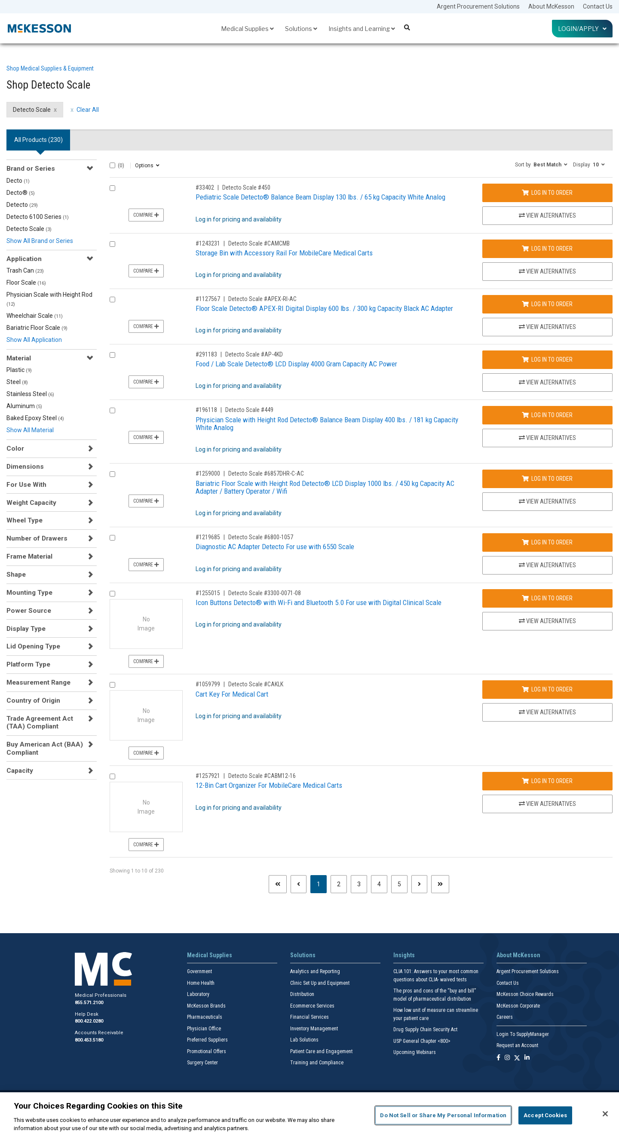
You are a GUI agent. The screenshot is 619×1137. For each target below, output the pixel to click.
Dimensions (25, 466)
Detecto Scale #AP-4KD (254, 354)
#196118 (206, 409)
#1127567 (208, 298)
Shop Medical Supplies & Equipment (50, 68)
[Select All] (112, 165)
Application (24, 259)
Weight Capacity (31, 503)
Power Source (28, 611)
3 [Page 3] (359, 884)
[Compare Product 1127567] (112, 299)
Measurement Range (38, 682)
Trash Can (25, 270)
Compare (146, 215)
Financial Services (309, 1017)
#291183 (206, 354)
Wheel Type (24, 520)
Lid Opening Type (33, 646)
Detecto (22, 204)
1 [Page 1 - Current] (322, 883)
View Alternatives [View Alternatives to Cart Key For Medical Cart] (547, 712)
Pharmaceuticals (204, 1017)
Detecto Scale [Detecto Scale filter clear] (32, 109)
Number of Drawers (36, 538)
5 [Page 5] (399, 884)
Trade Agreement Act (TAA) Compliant (39, 722)
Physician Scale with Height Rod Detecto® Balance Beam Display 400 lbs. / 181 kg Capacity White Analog (327, 423)
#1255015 (208, 593)
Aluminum (24, 406)
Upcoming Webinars (414, 1052)
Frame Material (29, 556)
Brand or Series (30, 168)
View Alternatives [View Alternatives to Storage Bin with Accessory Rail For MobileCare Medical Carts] (547, 271)
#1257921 (208, 775)
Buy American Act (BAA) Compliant (44, 748)
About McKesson (551, 6)
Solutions (301, 28)
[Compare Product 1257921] (112, 776)
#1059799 (208, 684)
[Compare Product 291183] (112, 355)
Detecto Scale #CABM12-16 (262, 775)
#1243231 (208, 243)
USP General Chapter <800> (421, 1041)
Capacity (19, 770)
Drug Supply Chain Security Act (425, 1029)
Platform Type (28, 664)
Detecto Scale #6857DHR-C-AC (266, 473)
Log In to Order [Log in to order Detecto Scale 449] (547, 415)
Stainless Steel (30, 393)
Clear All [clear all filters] (88, 109)
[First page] (278, 884)
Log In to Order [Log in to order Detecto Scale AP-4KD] (547, 359)
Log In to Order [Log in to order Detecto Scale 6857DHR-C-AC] (547, 478)
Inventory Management (314, 1029)
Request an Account (517, 1045)
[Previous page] (298, 884)
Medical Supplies (247, 28)
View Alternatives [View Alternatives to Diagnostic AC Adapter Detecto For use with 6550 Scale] (547, 565)
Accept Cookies (545, 1115)
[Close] (605, 1113)
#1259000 (208, 473)
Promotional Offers (206, 1051)
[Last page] (440, 884)
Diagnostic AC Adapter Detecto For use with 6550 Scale (275, 546)
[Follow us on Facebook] (498, 1058)
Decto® (20, 192)
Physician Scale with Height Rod (49, 299)
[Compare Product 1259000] (112, 474)
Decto (18, 180)
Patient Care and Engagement (321, 1051)
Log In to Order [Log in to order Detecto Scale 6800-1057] (547, 542)
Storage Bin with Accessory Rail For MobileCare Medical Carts (284, 253)
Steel (17, 381)
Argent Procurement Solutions (478, 6)
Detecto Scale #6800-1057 (260, 537)
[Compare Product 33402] (112, 188)
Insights (404, 955)
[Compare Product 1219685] (112, 538)
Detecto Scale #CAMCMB (259, 243)
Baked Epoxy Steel (35, 418)
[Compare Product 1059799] (112, 685)
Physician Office (204, 1029)
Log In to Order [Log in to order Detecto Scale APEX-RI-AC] (547, 304)
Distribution (302, 994)
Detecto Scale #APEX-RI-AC (262, 298)
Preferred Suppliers (207, 1040)
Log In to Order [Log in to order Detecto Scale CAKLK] (547, 689)
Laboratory (198, 994)
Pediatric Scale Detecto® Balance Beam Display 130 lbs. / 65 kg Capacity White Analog (320, 197)
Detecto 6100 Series (37, 216)
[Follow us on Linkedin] (527, 1058)
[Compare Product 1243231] (112, 244)
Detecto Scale (29, 228)
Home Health (201, 983)
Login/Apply (582, 28)
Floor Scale (26, 282)
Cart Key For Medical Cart (232, 694)
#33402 (205, 187)
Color (15, 448)
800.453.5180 (89, 1040)
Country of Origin (33, 700)
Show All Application (34, 339)
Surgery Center (202, 1063)
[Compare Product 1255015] (112, 593)
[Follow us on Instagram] (507, 1058)
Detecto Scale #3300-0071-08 (264, 593)
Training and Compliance (316, 1063)
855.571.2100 (89, 1002)
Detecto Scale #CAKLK (255, 684)
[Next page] (419, 884)
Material (18, 358)
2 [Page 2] (338, 884)
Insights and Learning (361, 28)
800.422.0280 (89, 1021)
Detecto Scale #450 (246, 187)
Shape (16, 574)
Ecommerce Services (312, 1006)
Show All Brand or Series (39, 240)
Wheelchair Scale (34, 315)
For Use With (26, 485)
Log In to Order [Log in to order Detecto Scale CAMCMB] (547, 248)
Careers (504, 1017)
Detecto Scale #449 (249, 409)
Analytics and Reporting (315, 971)
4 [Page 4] (379, 884)
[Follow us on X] (517, 1058)
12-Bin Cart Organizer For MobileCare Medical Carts (269, 785)
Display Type (26, 629)
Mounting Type (29, 592)
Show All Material (30, 430)
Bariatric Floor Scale (36, 327)
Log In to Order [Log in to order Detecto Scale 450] (547, 192)
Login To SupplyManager (522, 1034)
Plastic (19, 369)
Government (199, 971)
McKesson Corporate (518, 1006)
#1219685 (208, 537)
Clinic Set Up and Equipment (319, 983)
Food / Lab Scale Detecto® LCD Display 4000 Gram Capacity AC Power (296, 364)
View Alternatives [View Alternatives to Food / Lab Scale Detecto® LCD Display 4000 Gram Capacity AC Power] (547, 382)
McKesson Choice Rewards (525, 994)
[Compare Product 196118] (112, 410)
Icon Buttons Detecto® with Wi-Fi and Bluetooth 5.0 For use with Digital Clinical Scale (318, 602)
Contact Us (598, 6)
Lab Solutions (304, 1040)
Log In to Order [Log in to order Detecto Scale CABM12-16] (547, 780)
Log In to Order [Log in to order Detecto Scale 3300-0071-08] (547, 598)
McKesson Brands (206, 1006)
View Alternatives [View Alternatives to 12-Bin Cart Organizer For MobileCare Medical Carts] (547, 803)
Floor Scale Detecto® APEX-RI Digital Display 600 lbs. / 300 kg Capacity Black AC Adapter (324, 308)
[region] (309, 1114)
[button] (541, 164)
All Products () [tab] (38, 139)
